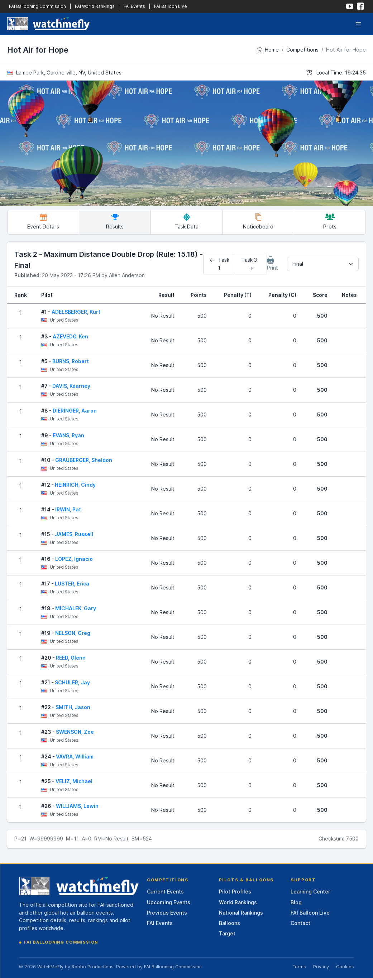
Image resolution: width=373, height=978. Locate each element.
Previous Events (167, 913)
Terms (299, 966)
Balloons (229, 923)
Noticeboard (258, 221)
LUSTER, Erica (72, 583)
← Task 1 (219, 264)
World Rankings (238, 902)
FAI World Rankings (95, 6)
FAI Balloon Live (170, 6)
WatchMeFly (50, 966)
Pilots (329, 221)
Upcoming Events (168, 902)
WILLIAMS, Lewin (77, 806)
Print (272, 263)
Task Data (186, 221)
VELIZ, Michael (74, 781)
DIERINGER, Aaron (75, 411)
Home (267, 49)
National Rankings (241, 913)
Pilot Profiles (235, 891)
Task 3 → (251, 264)
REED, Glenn (71, 658)
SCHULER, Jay (72, 682)
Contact (300, 923)
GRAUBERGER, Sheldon (83, 460)
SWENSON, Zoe (75, 732)
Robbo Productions (93, 966)
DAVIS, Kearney (71, 386)
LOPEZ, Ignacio (74, 559)
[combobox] (323, 264)
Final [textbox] (297, 264)
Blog (296, 902)
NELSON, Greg (72, 633)
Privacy (321, 966)
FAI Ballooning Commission (37, 6)
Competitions (302, 50)
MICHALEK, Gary (75, 608)
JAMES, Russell (74, 534)
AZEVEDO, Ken (70, 336)
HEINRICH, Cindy (75, 485)
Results (115, 221)
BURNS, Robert (70, 361)
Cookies (345, 966)
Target (227, 933)
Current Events (165, 891)
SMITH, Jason (73, 707)
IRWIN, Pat (68, 509)
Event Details (43, 221)
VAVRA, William (75, 756)
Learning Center (310, 891)
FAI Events (134, 6)
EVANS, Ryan (68, 435)
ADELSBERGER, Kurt (76, 312)
